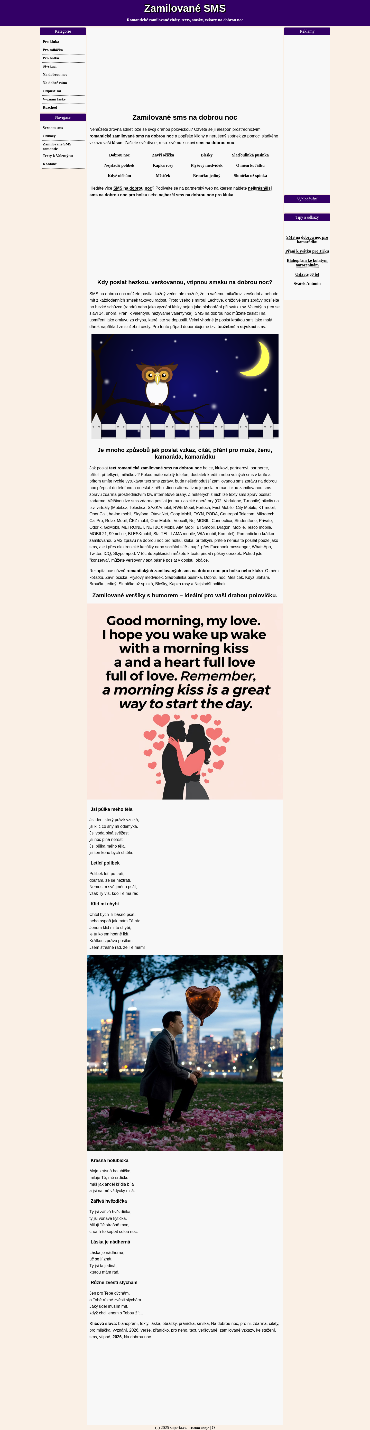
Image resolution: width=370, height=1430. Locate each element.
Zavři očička (163, 155)
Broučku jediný (206, 175)
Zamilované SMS (185, 8)
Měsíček (163, 175)
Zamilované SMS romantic (57, 146)
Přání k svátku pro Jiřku (307, 251)
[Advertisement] (185, 68)
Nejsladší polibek (119, 165)
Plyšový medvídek (207, 165)
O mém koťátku (250, 165)
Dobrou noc (119, 155)
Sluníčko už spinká (250, 175)
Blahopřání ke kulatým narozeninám (307, 262)
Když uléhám (119, 175)
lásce (117, 143)
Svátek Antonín (307, 283)
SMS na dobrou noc (132, 188)
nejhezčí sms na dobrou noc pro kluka (196, 195)
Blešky (206, 155)
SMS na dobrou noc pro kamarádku (307, 239)
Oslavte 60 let (307, 274)
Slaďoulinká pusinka (250, 155)
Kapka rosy (163, 165)
